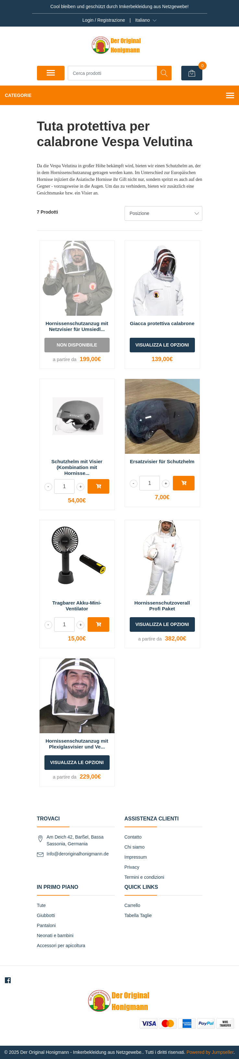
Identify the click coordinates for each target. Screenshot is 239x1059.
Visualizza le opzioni (162, 344)
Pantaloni (46, 925)
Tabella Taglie (138, 915)
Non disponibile (77, 344)
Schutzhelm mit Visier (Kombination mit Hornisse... (76, 467)
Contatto (133, 837)
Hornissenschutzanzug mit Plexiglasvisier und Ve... (76, 743)
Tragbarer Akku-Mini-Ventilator (76, 605)
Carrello (132, 905)
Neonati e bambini (55, 935)
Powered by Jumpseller (209, 1052)
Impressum (136, 857)
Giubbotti (46, 915)
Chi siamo (135, 847)
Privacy (132, 867)
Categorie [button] (119, 96)
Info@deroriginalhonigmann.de (78, 853)
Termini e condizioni (144, 877)
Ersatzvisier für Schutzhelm (162, 461)
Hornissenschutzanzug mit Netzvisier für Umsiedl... (76, 326)
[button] (146, 20)
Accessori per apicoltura (61, 945)
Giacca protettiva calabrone (162, 323)
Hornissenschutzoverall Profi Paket (162, 605)
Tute (41, 905)
